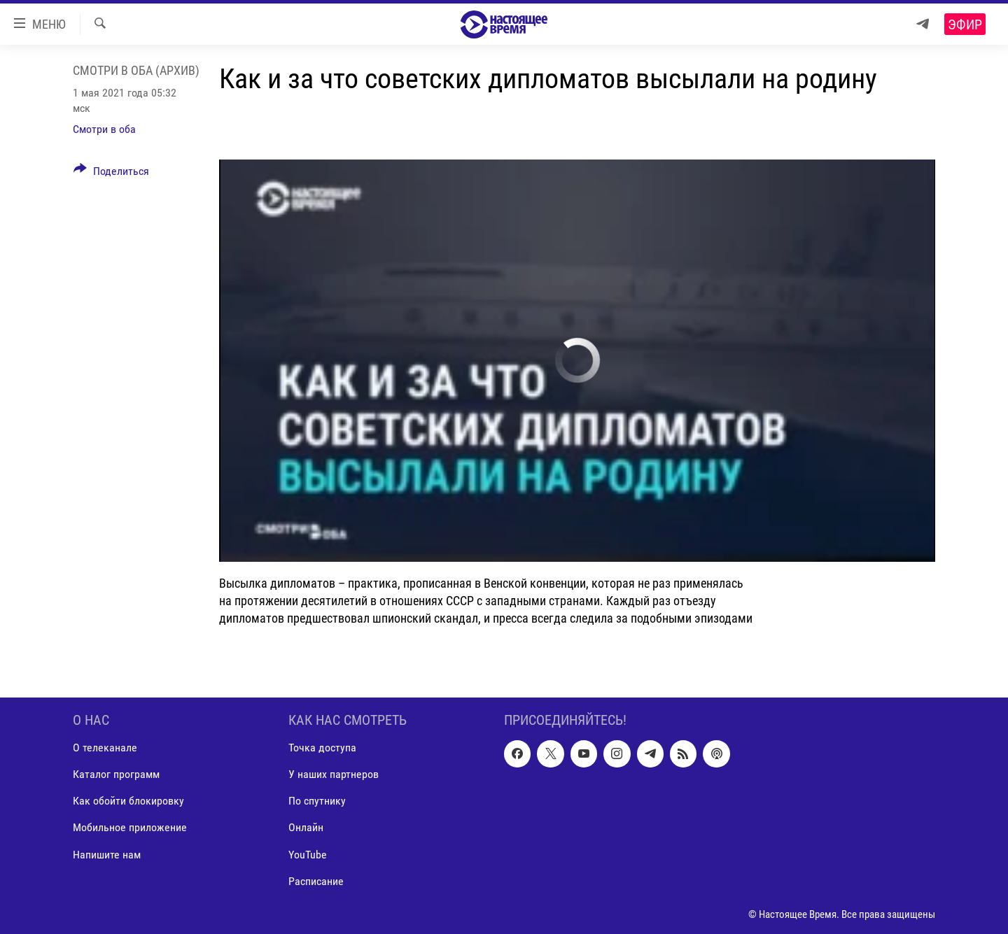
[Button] (111, 173)
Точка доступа (322, 747)
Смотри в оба (104, 129)
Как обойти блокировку (128, 800)
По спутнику (317, 800)
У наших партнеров (333, 774)
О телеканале (105, 747)
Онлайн (305, 827)
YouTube (307, 854)
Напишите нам (107, 854)
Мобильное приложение (130, 827)
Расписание (316, 880)
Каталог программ (116, 774)
